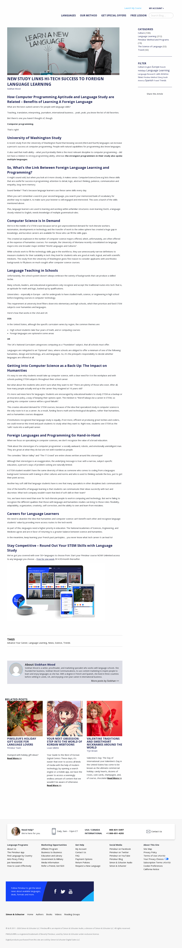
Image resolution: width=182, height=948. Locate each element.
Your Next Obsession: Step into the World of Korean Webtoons (64, 741)
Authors (40, 914)
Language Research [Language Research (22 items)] (146, 74)
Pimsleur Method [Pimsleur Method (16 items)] (150, 77)
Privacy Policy (150, 852)
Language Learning (38, 642)
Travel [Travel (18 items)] (156, 80)
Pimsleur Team (14, 748)
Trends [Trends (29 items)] (163, 80)
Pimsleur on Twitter (119, 852)
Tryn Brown (92, 750)
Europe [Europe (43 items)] (155, 66)
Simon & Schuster (117, 865)
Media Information (50, 862)
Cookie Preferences (153, 865)
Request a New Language (87, 865)
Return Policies (82, 862)
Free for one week (45, 559)
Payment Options (83, 859)
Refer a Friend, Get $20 (52, 865)
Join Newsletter (14, 862)
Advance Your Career (17, 642)
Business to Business (51, 852)
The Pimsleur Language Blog (21, 11)
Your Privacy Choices (154, 859)
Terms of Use (154, 855)
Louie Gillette (53, 748)
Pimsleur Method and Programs (153, 39)
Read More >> (14, 758)
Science (58, 642)
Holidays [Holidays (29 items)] (142, 70)
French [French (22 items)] (163, 67)
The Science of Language (150, 46)
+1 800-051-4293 (115, 833)
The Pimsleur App (15, 852)
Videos (58, 914)
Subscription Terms (157, 862)
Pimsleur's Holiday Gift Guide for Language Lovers (21, 741)
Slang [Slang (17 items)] (160, 77)
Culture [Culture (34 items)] (141, 66)
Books (49, 914)
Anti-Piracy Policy (15, 859)
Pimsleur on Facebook (120, 848)
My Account (155, 8)
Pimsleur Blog (116, 859)
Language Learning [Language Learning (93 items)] (158, 70)
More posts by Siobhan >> (105, 680)
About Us (11, 848)
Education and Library (51, 855)
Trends (66, 642)
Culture (141, 32)
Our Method (88, 15)
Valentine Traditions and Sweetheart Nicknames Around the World (104, 743)
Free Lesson (138, 15)
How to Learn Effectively (19, 865)
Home (30, 914)
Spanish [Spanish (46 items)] (149, 80)
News (51, 642)
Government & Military (52, 859)
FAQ (77, 855)
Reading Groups (72, 914)
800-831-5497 (116, 829)
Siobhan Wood (14, 88)
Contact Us (156, 831)
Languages (68, 15)
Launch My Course (132, 8)
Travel (141, 49)
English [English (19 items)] (148, 67)
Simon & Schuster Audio (120, 862)
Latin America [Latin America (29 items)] (162, 74)
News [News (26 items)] (140, 77)
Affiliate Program (49, 848)
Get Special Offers (113, 15)
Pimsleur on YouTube (119, 855)
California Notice (151, 869)
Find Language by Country (19, 855)
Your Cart (170, 8)
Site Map (148, 848)
